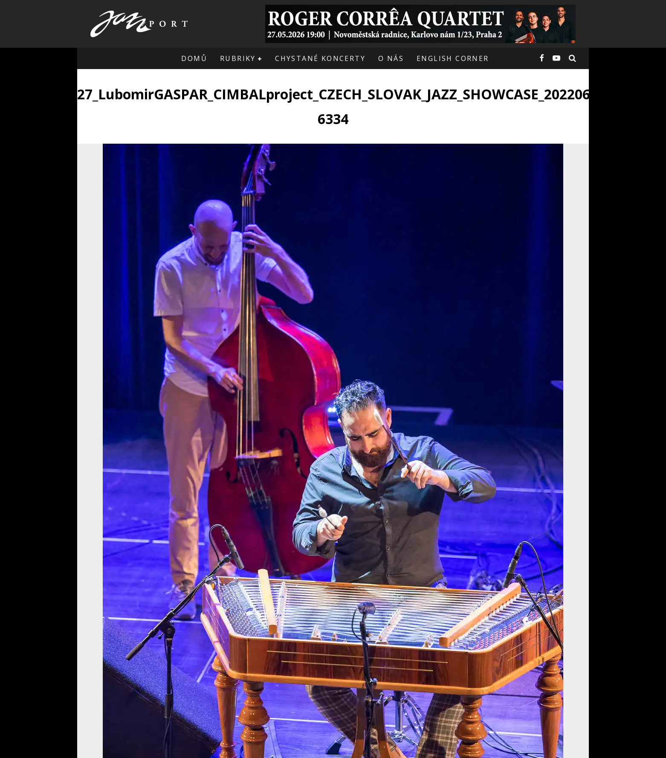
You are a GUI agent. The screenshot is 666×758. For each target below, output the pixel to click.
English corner (453, 58)
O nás (391, 58)
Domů (194, 58)
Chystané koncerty (320, 58)
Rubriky (238, 58)
